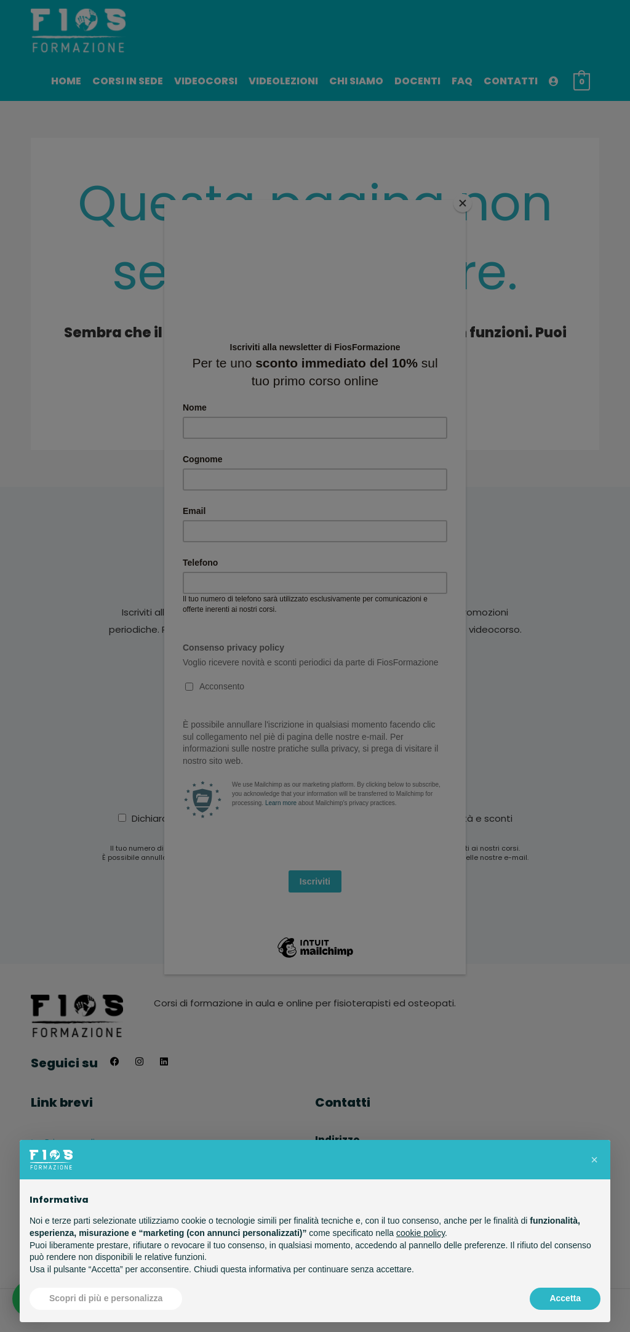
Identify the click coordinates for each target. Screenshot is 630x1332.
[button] (594, 1160)
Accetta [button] (565, 1298)
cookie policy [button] (420, 1233)
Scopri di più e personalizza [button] (105, 1298)
